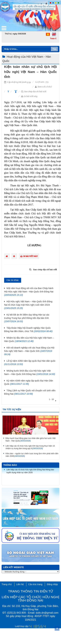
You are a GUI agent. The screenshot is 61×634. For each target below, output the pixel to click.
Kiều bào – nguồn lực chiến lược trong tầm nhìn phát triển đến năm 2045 (32, 454)
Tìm (54, 49)
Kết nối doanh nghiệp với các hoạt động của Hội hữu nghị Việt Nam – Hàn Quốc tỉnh (29, 351)
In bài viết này (29, 96)
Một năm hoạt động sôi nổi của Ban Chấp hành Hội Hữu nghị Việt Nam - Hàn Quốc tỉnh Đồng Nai (28, 291)
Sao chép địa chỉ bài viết (33, 91)
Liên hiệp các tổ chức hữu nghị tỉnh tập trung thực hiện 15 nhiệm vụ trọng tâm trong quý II (30, 447)
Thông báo (10, 465)
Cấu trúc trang (35, 584)
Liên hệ (20, 584)
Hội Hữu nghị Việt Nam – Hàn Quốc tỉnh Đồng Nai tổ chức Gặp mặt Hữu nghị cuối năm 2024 (28, 304)
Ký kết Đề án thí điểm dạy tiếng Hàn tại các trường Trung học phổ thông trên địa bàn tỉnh (26, 318)
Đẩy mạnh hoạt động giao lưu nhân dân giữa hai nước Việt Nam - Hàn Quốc (31, 439)
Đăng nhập (52, 584)
